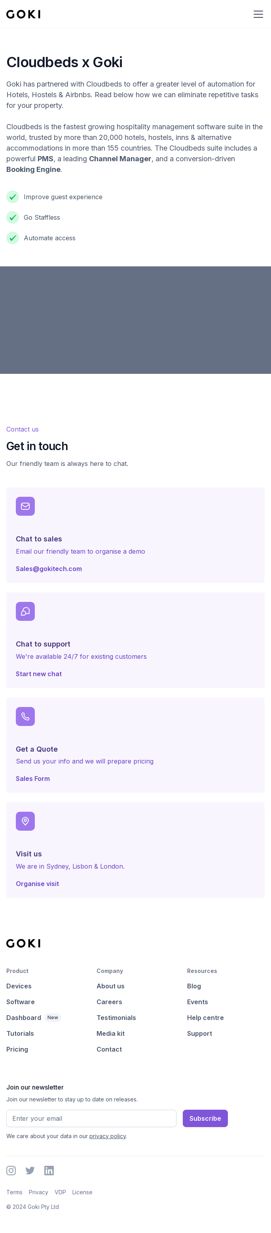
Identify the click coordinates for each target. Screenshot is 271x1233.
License (82, 1192)
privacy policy (107, 1136)
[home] (23, 14)
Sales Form (33, 778)
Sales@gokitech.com (49, 569)
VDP (60, 1192)
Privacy (38, 1192)
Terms (14, 1192)
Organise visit (37, 884)
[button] (257, 14)
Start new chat (39, 674)
